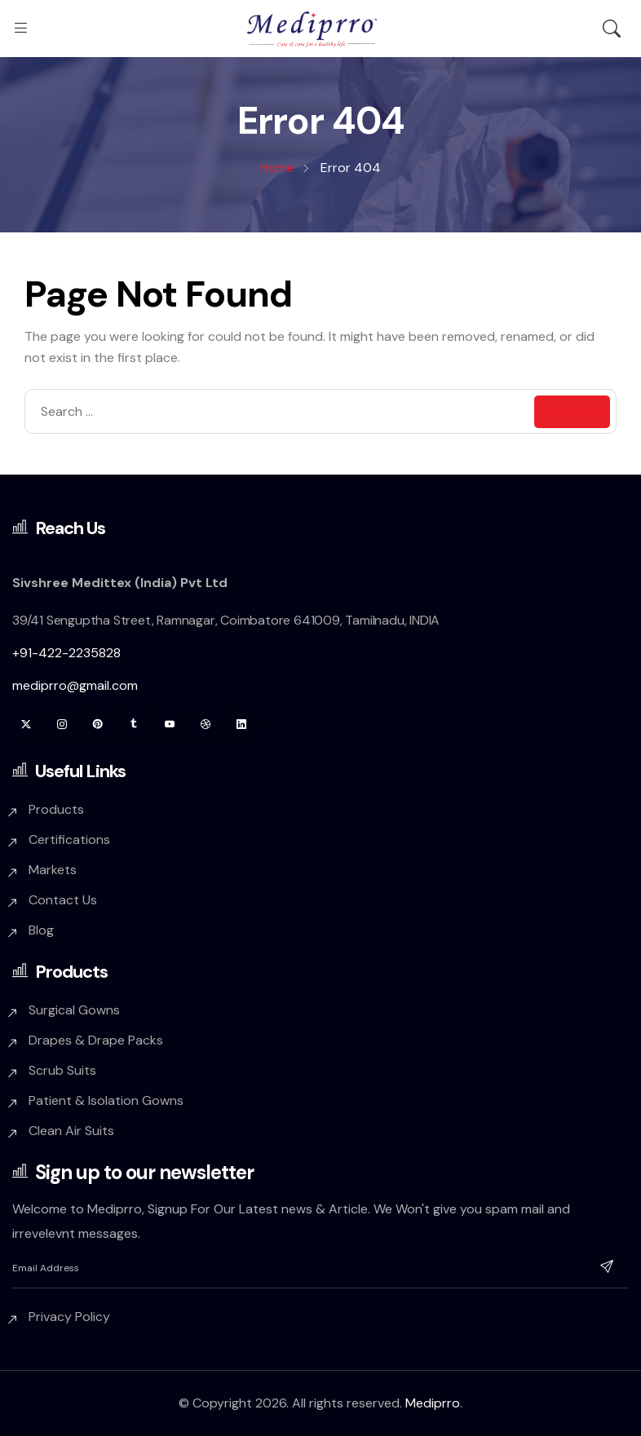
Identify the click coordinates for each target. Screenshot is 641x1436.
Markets (53, 869)
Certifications (69, 839)
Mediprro (432, 1403)
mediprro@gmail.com (75, 685)
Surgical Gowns (74, 1009)
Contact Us (63, 899)
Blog (41, 930)
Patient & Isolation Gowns (106, 1100)
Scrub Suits (62, 1070)
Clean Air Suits (71, 1130)
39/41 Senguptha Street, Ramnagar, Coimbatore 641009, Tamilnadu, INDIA (226, 620)
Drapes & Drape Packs (96, 1040)
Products (56, 809)
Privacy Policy (69, 1316)
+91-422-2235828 (66, 652)
